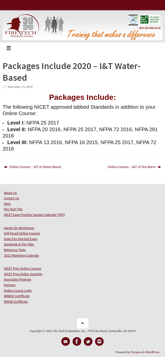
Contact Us (11, 198)
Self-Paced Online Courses (22, 233)
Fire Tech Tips (13, 209)
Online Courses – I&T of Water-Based (32, 167)
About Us (10, 193)
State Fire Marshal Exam (21, 239)
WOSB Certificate (16, 301)
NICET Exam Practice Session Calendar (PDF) (34, 215)
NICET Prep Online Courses (22, 268)
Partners (10, 285)
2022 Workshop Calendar (21, 255)
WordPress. (153, 352)
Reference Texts (15, 250)
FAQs (7, 204)
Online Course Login (18, 291)
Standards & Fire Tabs (19, 244)
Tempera (136, 352)
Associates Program (17, 279)
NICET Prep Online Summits (23, 274)
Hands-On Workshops (19, 228)
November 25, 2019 (20, 87)
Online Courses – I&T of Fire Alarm (134, 167)
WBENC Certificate (17, 296)
